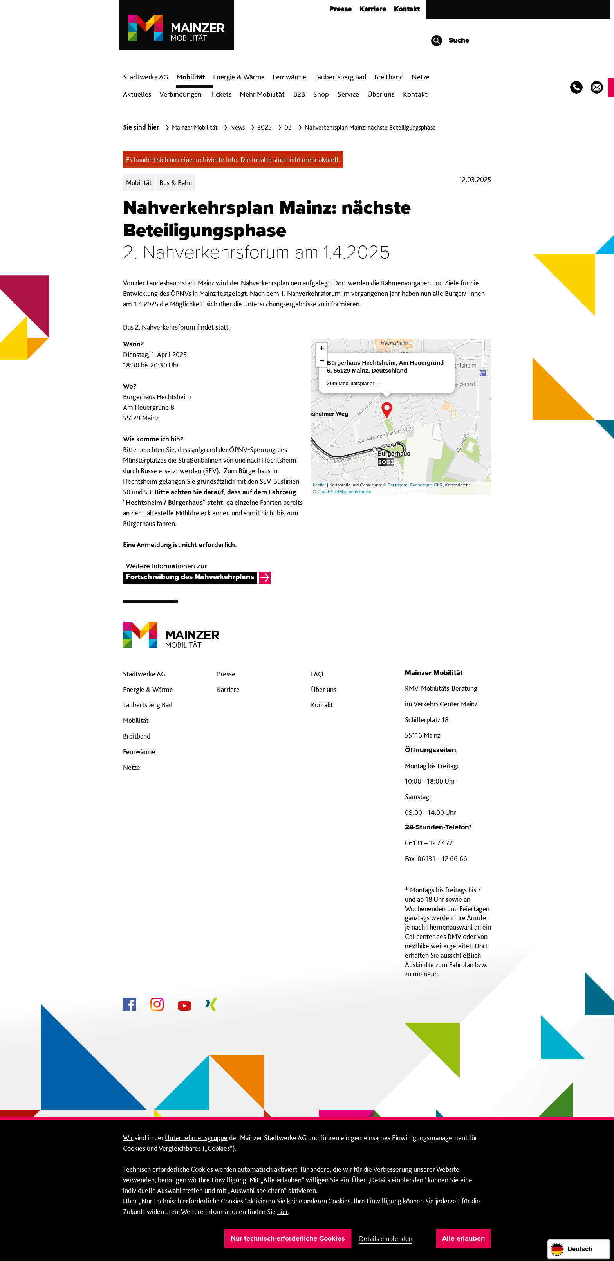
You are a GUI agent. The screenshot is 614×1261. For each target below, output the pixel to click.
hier (282, 1211)
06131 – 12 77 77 (429, 843)
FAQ (317, 674)
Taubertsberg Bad (340, 77)
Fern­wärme (289, 77)
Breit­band (389, 77)
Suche (449, 40)
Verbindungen (180, 94)
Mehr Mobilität (262, 94)
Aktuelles (137, 94)
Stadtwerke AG (145, 77)
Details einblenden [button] (385, 1238)
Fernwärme (139, 752)
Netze (421, 77)
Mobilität (190, 77)
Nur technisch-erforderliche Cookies (288, 1238)
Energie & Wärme (239, 77)
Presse (340, 9)
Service (348, 94)
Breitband (136, 736)
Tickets (220, 94)
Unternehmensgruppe (196, 1137)
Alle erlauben (463, 1238)
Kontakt (406, 9)
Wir (128, 1137)
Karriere (372, 9)
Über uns (380, 94)
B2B (299, 94)
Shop (321, 94)
